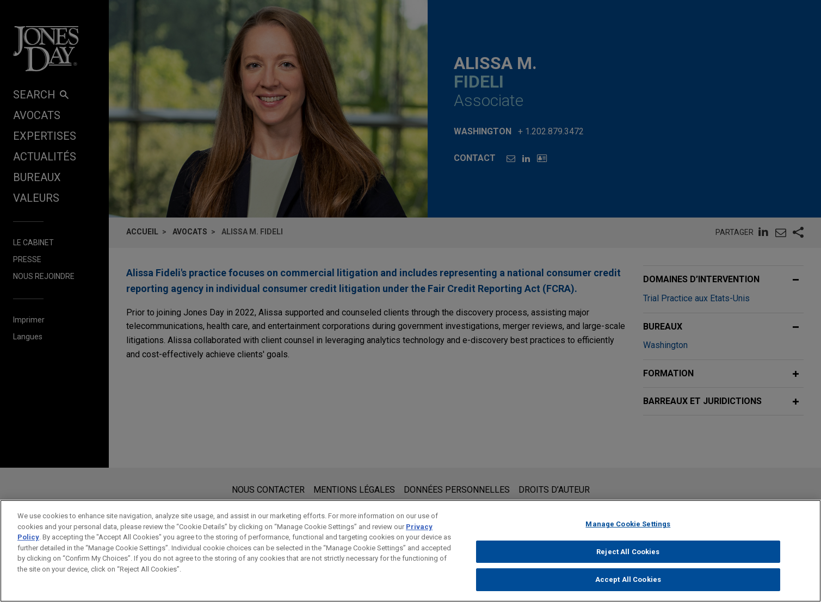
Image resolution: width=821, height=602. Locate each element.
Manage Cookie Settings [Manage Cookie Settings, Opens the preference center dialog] (627, 533)
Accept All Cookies (628, 589)
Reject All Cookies (627, 561)
